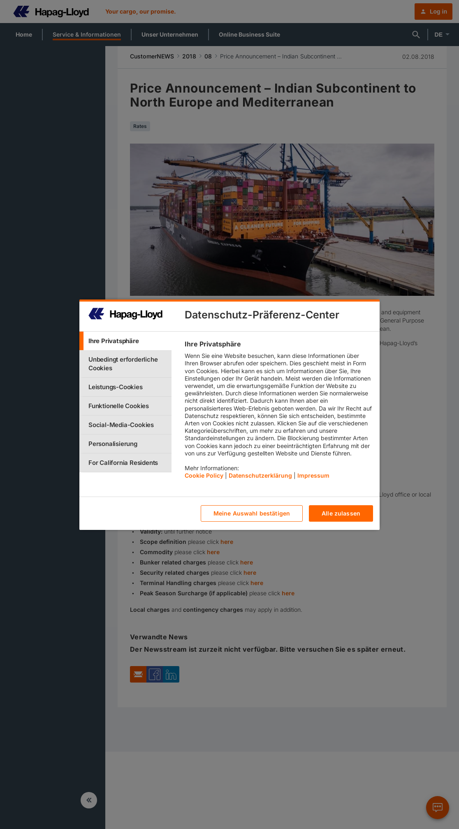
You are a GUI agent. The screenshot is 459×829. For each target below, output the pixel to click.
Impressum (313, 475)
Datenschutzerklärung (260, 475)
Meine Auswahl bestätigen (251, 513)
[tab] (125, 341)
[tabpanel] (279, 412)
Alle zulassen (341, 513)
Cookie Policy (204, 475)
